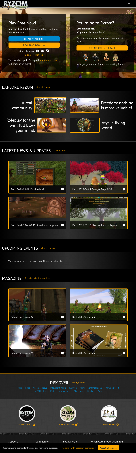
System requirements (34, 55)
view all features (43, 87)
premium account (48, 60)
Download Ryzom (34, 45)
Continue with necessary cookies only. (79, 447)
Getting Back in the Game (102, 48)
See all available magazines (37, 278)
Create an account (34, 39)
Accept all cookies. (108, 447)
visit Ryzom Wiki (79, 382)
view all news (60, 150)
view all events (48, 248)
